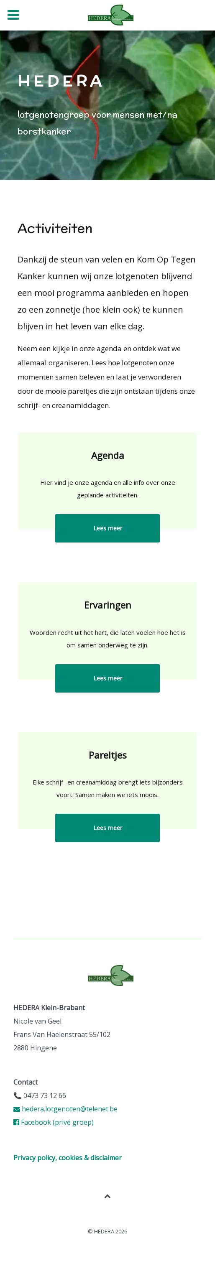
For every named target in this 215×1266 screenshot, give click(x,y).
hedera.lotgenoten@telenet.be (65, 1108)
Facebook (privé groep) (53, 1122)
